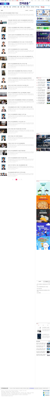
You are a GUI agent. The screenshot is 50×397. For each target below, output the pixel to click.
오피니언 (32, 6)
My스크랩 (43, 0)
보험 (21, 6)
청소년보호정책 (36, 388)
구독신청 (32, 0)
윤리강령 (21, 388)
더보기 (48, 30)
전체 (4, 6)
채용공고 (27, 388)
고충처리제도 (40, 388)
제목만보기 (27, 10)
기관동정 (46, 281)
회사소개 (11, 388)
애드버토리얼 (38, 341)
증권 (7, 6)
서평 (43, 325)
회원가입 (39, 0)
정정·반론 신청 (18, 388)
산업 (10, 6)
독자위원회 (24, 388)
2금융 (24, 6)
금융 (18, 6)
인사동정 (40, 281)
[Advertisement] (43, 62)
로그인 (35, 0)
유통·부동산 (14, 6)
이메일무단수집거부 (45, 388)
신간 (47, 325)
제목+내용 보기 (31, 10)
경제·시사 (28, 6)
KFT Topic (37, 6)
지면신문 (46, 0)
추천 (38, 325)
